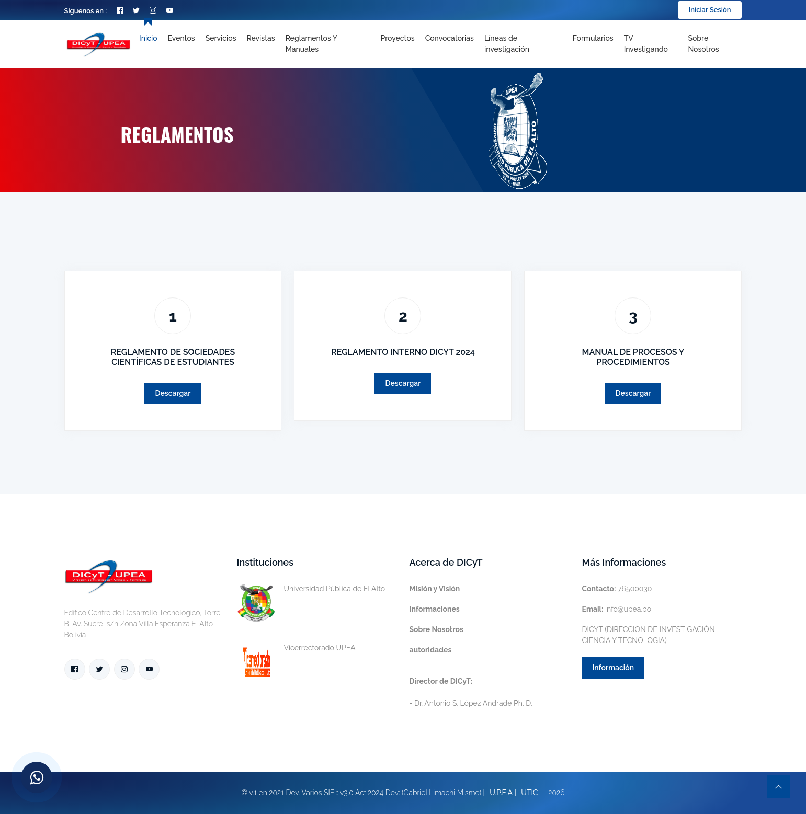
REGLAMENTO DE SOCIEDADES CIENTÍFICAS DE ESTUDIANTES (173, 357)
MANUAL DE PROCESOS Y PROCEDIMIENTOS (633, 357)
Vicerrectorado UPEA (296, 648)
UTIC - (532, 792)
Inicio (148, 38)
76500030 (617, 588)
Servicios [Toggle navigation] (221, 38)
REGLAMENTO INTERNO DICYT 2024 (403, 352)
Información (613, 667)
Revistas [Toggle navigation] (261, 38)
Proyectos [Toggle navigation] (397, 38)
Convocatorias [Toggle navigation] (449, 38)
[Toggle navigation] (523, 44)
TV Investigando (646, 43)
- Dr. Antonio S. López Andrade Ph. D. (471, 692)
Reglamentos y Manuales (311, 43)
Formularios (593, 38)
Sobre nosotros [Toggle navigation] (703, 43)
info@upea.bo (617, 609)
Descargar (172, 393)
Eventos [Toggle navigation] (181, 38)
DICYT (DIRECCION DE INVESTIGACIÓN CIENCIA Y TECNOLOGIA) (648, 635)
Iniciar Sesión (710, 10)
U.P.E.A (501, 792)
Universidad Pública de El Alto (311, 588)
